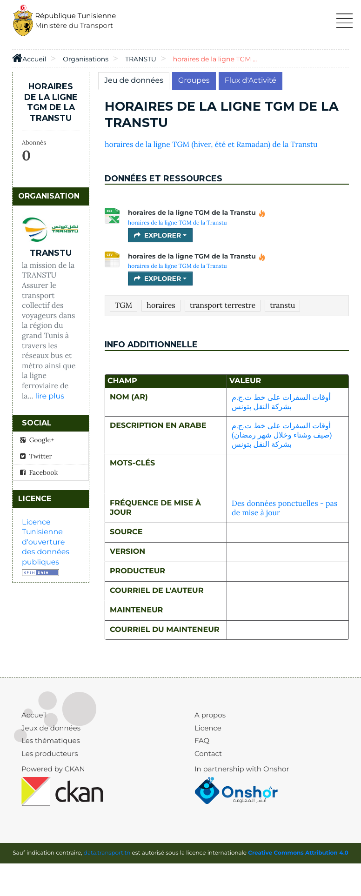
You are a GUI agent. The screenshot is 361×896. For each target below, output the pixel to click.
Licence (207, 727)
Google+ (37, 440)
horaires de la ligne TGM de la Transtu (197, 212)
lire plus (49, 396)
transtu (282, 305)
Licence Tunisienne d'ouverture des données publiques (45, 542)
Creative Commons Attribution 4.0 (298, 853)
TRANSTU (140, 59)
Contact (208, 753)
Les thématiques (50, 740)
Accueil (34, 714)
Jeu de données (133, 80)
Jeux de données (50, 727)
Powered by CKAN (53, 768)
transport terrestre (222, 305)
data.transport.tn (107, 853)
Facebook (39, 472)
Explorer (160, 235)
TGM (123, 305)
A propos (210, 714)
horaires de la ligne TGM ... (215, 59)
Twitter (36, 456)
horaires (161, 305)
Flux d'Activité (250, 80)
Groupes (194, 80)
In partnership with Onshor (241, 768)
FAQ (201, 740)
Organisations (85, 59)
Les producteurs (49, 753)
